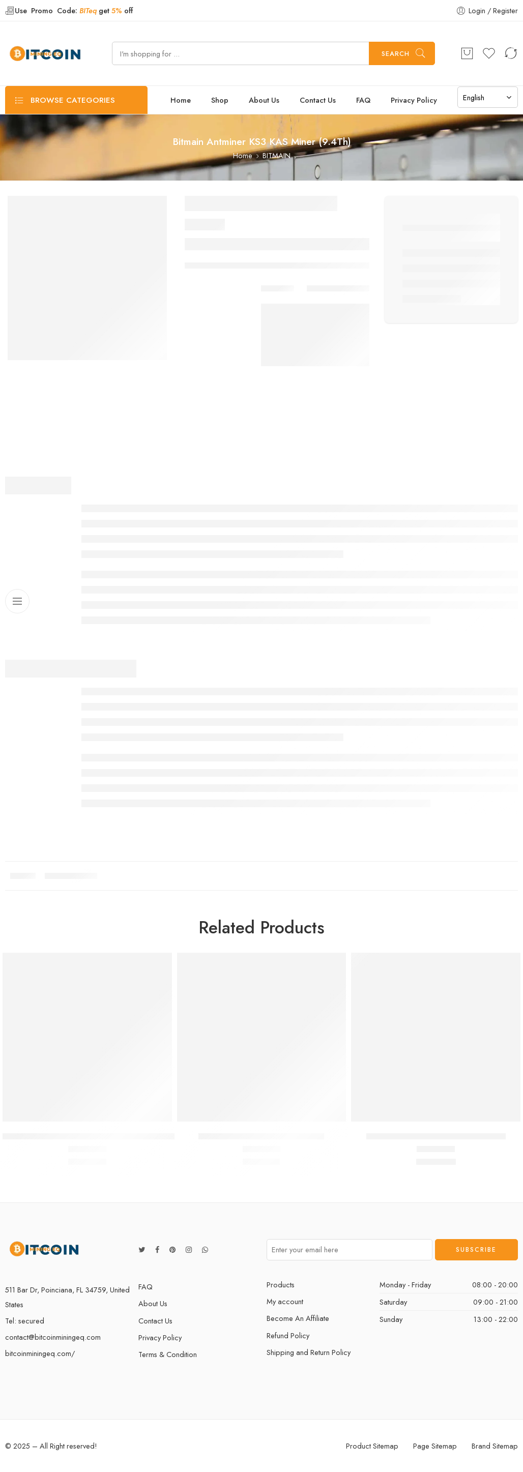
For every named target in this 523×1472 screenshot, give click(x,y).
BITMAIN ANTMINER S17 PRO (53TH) (436, 1136)
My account (285, 1301)
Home (180, 100)
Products (281, 1284)
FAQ (363, 100)
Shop (219, 100)
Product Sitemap (372, 1445)
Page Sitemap (435, 1445)
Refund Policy (288, 1335)
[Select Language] (487, 97)
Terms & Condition (167, 1354)
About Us (264, 100)
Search (396, 53)
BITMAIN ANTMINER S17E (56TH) (261, 1136)
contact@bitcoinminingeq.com (53, 1337)
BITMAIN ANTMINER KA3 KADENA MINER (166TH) (98, 1136)
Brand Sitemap (495, 1445)
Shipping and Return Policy (309, 1352)
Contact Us (318, 100)
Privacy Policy (414, 100)
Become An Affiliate (298, 1318)
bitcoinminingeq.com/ (40, 1353)
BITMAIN (276, 155)
